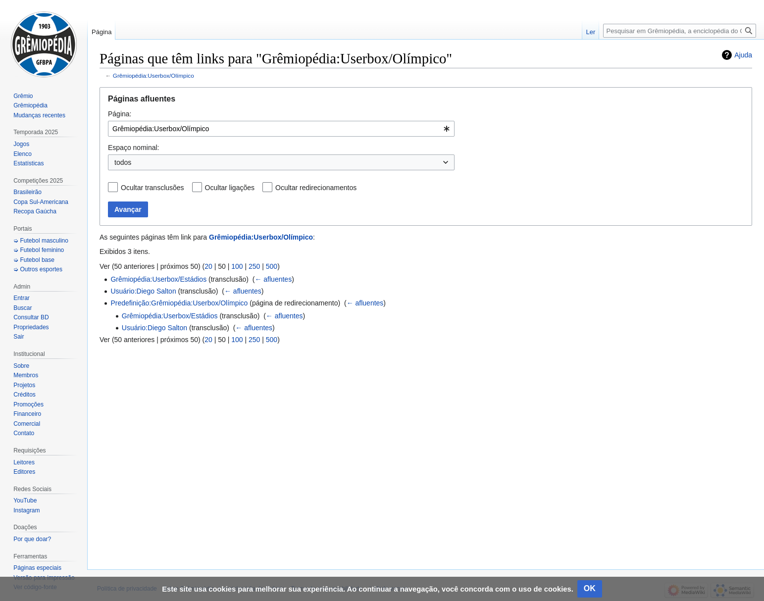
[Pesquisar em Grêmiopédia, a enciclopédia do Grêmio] (679, 31)
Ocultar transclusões (152, 188)
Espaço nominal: (133, 147)
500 (271, 266)
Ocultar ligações (230, 188)
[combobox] (281, 129)
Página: (119, 114)
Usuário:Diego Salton (143, 291)
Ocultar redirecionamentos (316, 188)
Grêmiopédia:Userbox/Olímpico (153, 75)
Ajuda (743, 55)
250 (254, 266)
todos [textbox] (122, 162)
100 (237, 266)
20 (208, 266)
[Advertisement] (426, 451)
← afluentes (273, 279)
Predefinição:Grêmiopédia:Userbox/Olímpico (179, 303)
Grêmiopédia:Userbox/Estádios (158, 279)
